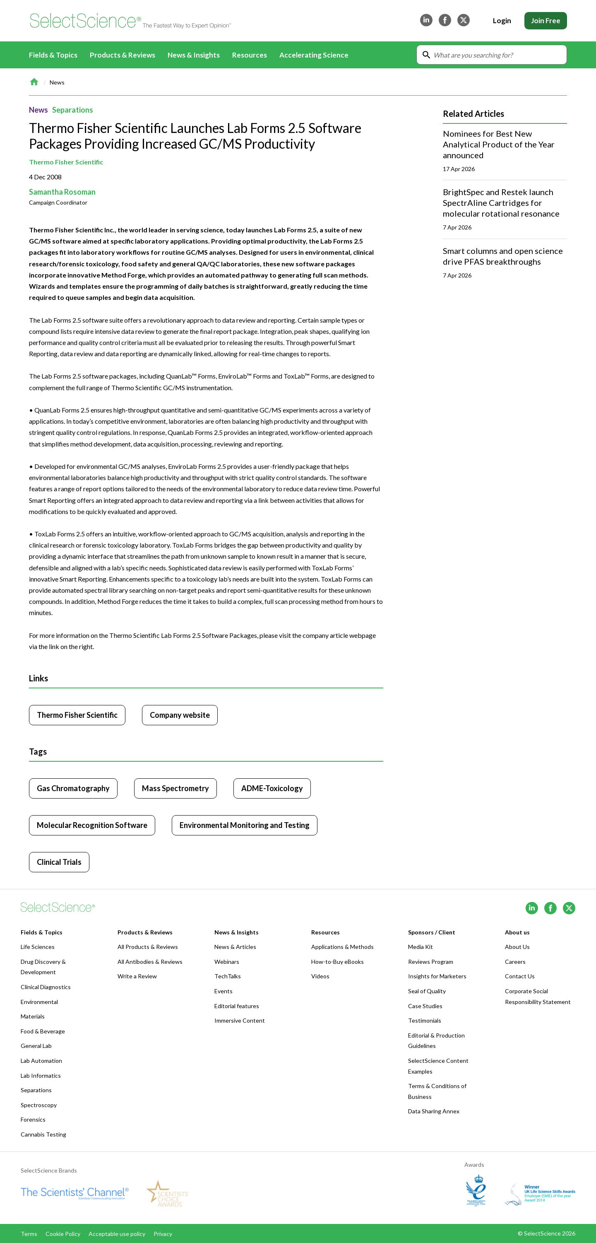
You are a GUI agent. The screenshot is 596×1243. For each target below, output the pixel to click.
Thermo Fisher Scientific (66, 162)
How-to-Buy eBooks (337, 961)
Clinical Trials (59, 861)
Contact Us (520, 976)
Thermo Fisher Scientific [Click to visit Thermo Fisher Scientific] (77, 714)
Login (502, 20)
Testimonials (424, 1020)
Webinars (226, 961)
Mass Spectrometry (175, 788)
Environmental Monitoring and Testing (245, 825)
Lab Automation (41, 1060)
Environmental (39, 1001)
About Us (517, 946)
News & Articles (235, 946)
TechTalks (227, 976)
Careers (515, 961)
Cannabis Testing (43, 1134)
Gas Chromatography (73, 788)
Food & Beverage (43, 1031)
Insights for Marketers (437, 976)
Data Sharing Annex (433, 1111)
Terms (29, 1233)
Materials (33, 1016)
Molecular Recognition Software (92, 825)
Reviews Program (430, 961)
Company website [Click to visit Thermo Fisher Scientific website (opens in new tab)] (180, 714)
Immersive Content (239, 1020)
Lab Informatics (41, 1075)
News (57, 82)
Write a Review (137, 976)
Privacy (163, 1233)
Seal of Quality (427, 990)
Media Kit (420, 946)
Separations (72, 109)
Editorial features (236, 1005)
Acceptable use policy (117, 1233)
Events (223, 990)
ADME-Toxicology (272, 788)
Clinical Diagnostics (46, 986)
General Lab (36, 1045)
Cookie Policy (63, 1233)
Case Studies (425, 1005)
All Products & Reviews (148, 946)
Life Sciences (38, 946)
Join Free (545, 20)
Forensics (33, 1119)
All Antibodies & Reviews (150, 961)
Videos (320, 976)
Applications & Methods (342, 946)
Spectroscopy (39, 1104)
